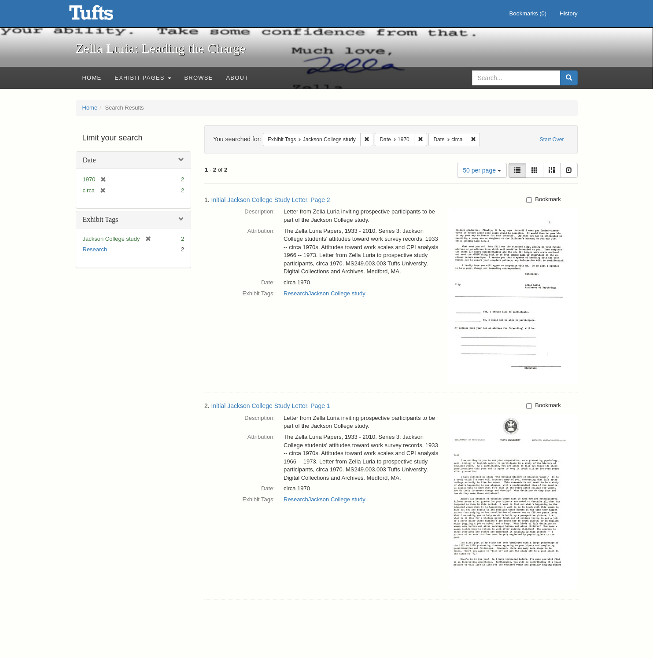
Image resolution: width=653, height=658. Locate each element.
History (568, 13)
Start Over (552, 139)
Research (95, 249)
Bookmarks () (528, 13)
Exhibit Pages (142, 77)
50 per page (482, 170)
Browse (198, 77)
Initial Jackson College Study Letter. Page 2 (270, 199)
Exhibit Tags (100, 219)
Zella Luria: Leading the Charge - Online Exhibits (102, 15)
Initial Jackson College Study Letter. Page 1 (270, 405)
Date (89, 160)
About (237, 77)
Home (92, 77)
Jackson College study (336, 293)
